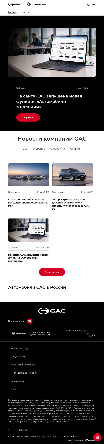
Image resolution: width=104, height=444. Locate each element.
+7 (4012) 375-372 (91, 333)
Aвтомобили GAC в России (37, 287)
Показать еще (52, 272)
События (75, 148)
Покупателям (18, 356)
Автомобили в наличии (23, 364)
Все (25, 148)
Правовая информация (18, 430)
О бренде (39, 148)
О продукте (57, 148)
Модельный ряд (19, 348)
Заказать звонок (73, 330)
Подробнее (28, 117)
